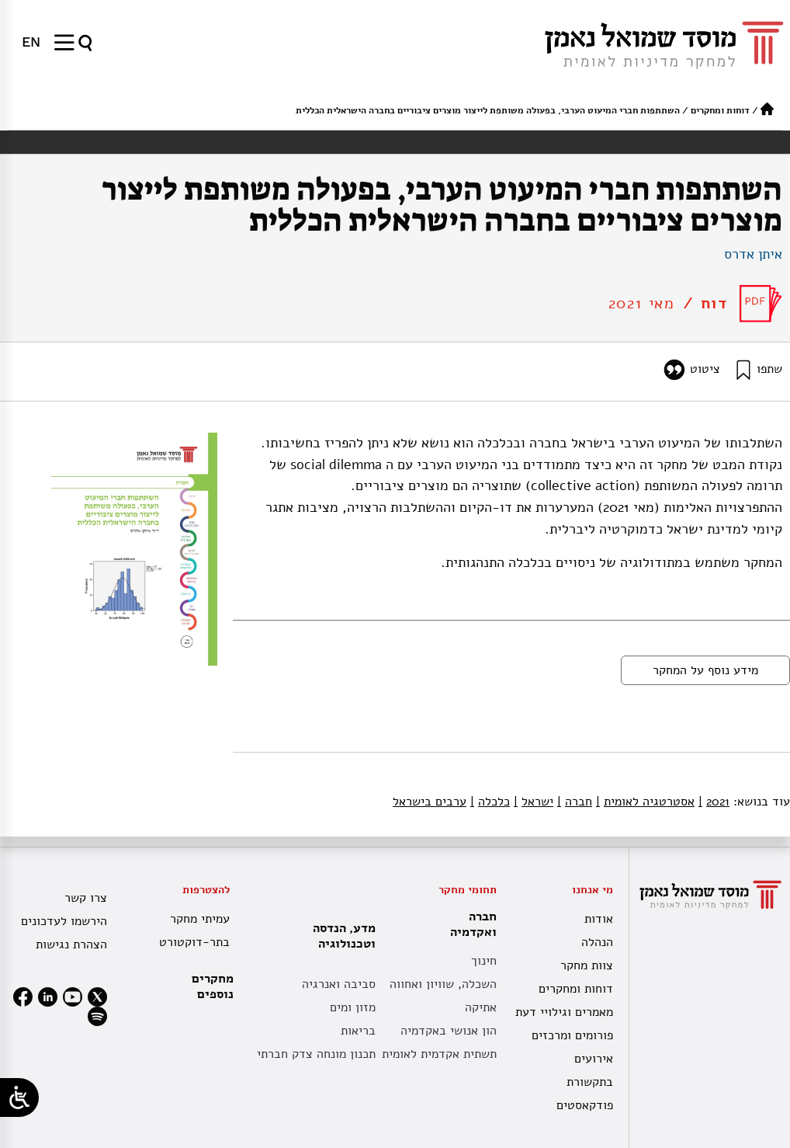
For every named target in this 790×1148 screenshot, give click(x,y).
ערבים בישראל (429, 801)
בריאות (358, 1030)
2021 (713, 801)
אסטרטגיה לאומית (645, 801)
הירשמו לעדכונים (64, 921)
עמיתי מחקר (200, 918)
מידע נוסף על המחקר (705, 670)
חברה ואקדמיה (469, 924)
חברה (574, 801)
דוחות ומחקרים (720, 110)
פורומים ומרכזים (572, 1035)
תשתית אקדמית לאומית (439, 1054)
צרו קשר (85, 897)
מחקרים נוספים (213, 986)
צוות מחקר (586, 965)
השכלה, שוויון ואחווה (443, 984)
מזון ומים (353, 1007)
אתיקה (481, 1007)
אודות (598, 918)
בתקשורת (590, 1082)
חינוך (484, 960)
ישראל (533, 801)
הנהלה (597, 942)
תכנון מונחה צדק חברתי (316, 1054)
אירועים (593, 1058)
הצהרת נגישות (71, 944)
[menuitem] (31, 42)
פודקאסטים (584, 1105)
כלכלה (490, 801)
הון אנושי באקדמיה (448, 1030)
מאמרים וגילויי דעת (564, 1012)
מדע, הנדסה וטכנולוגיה (340, 936)
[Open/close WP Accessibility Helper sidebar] (19, 1097)
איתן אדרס (753, 254)
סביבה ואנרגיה (339, 984)
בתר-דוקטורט (194, 942)
